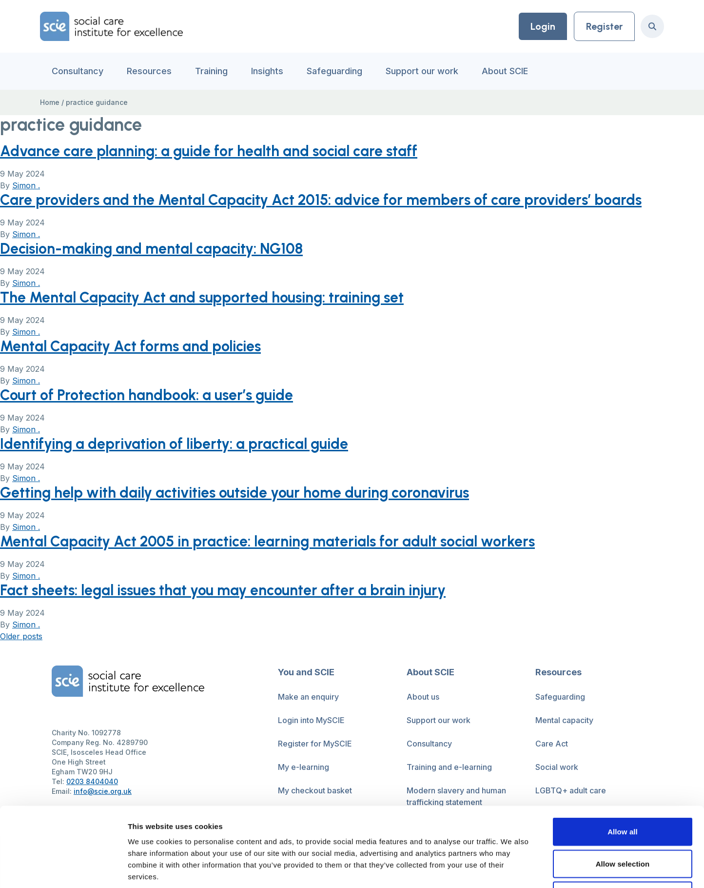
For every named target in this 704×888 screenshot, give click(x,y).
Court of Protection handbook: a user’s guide (146, 395)
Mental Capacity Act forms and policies (130, 346)
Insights (267, 71)
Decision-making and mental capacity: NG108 (151, 249)
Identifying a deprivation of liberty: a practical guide (174, 444)
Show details (511, 869)
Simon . (26, 185)
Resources (149, 71)
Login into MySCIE (311, 720)
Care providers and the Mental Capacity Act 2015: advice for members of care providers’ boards (321, 200)
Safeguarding (334, 71)
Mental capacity (564, 720)
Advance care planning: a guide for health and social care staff (208, 151)
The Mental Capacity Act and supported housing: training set (202, 297)
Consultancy (77, 71)
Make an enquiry (308, 697)
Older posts (21, 636)
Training (211, 71)
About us (423, 697)
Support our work (422, 71)
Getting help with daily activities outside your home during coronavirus (234, 493)
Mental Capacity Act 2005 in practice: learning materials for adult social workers (267, 541)
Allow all (622, 760)
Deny (622, 824)
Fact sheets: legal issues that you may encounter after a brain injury (223, 590)
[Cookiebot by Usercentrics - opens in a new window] (63, 869)
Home (49, 102)
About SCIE (505, 71)
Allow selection (623, 792)
